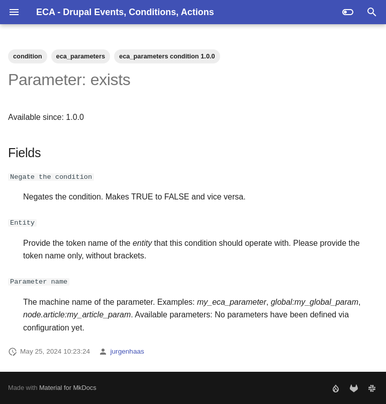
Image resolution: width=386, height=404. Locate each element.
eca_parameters (80, 56)
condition (27, 56)
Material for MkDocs (67, 387)
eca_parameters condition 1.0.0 (167, 56)
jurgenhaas (127, 351)
